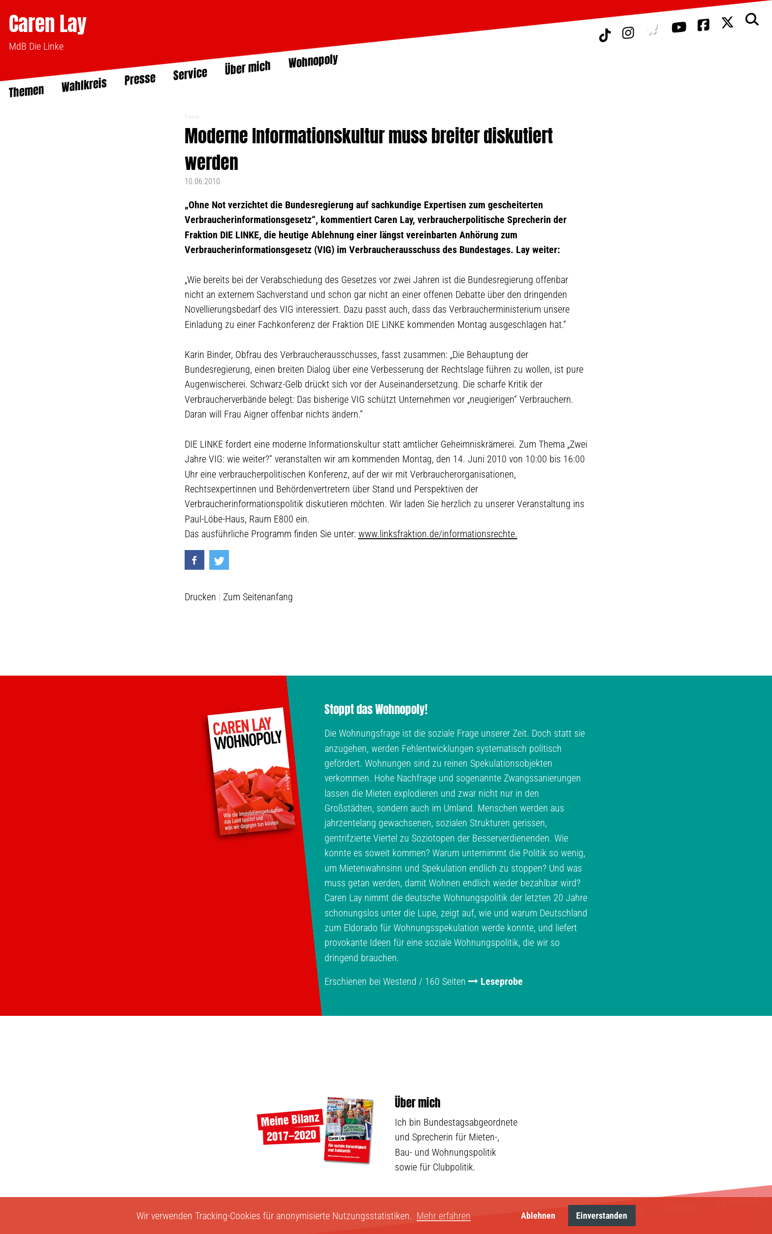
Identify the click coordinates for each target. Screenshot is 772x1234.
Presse (192, 117)
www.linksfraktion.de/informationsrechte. (437, 534)
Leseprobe (502, 981)
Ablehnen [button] (538, 1215)
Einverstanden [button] (601, 1215)
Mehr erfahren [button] (444, 1216)
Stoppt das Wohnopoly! (375, 709)
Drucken (200, 597)
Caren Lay (48, 23)
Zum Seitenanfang (258, 597)
